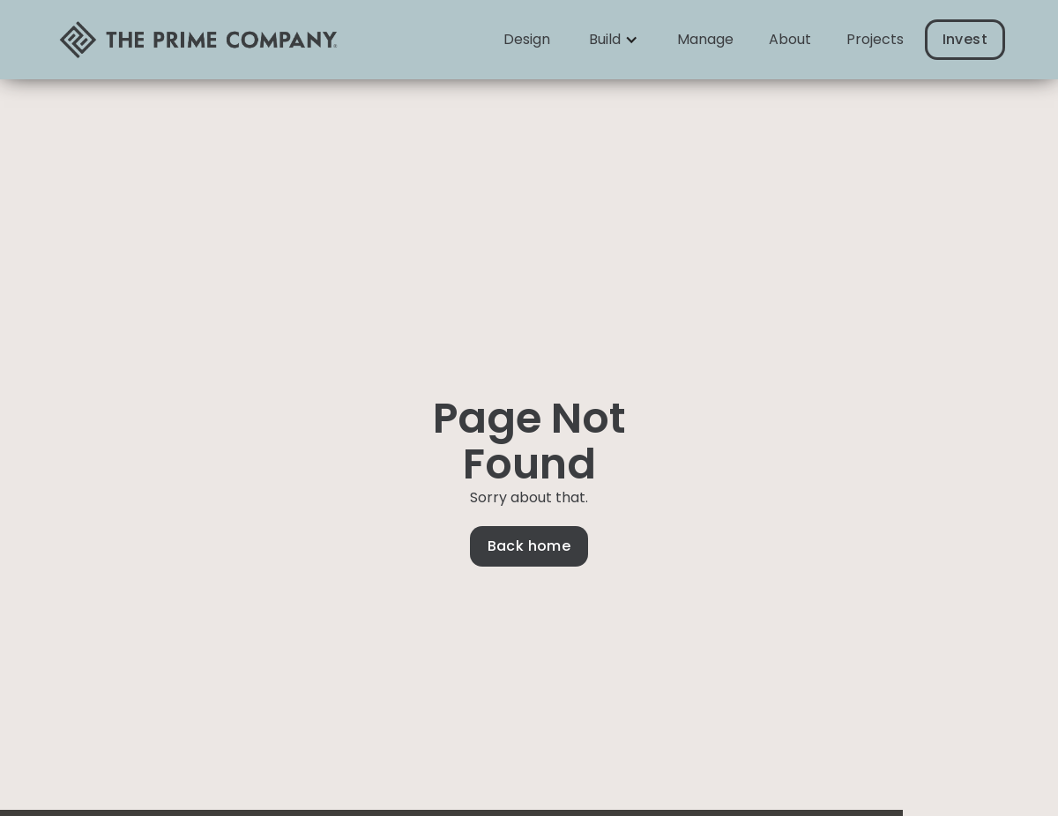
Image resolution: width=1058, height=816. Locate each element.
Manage (705, 39)
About (790, 39)
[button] (613, 39)
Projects (875, 39)
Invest (965, 39)
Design (526, 39)
